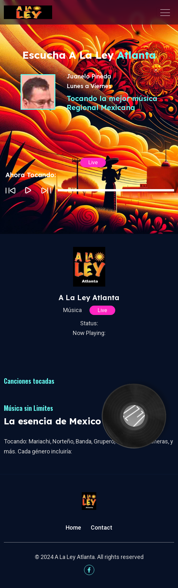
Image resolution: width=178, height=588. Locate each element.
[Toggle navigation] (165, 12)
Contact (101, 527)
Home (73, 527)
